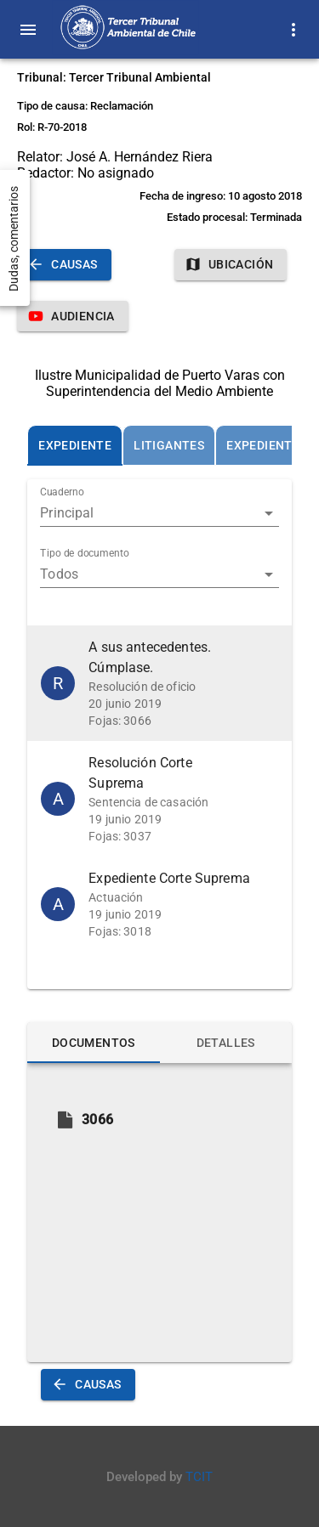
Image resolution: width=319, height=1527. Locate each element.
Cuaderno (62, 493)
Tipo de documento (84, 554)
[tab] (74, 445)
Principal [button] (67, 513)
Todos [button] (59, 574)
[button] (159, 683)
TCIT (199, 1477)
